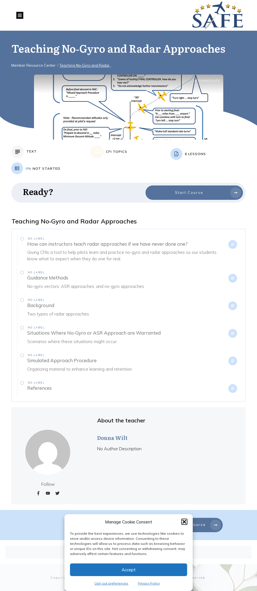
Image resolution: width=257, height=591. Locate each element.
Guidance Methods (47, 278)
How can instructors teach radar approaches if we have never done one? (107, 244)
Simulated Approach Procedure (62, 360)
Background (40, 305)
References (39, 388)
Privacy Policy (149, 583)
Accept (129, 569)
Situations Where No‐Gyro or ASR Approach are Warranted (94, 333)
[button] (184, 522)
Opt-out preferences (111, 583)
